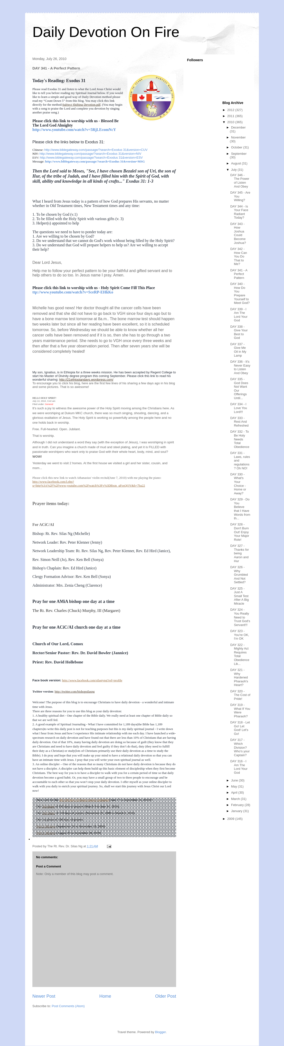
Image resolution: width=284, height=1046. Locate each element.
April (234, 792)
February (238, 805)
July (234, 169)
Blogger (160, 1032)
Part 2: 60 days (46, 826)
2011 (231, 116)
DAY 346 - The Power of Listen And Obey (239, 180)
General (49, 404)
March (236, 799)
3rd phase (48, 806)
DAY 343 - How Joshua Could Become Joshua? (238, 233)
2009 (231, 819)
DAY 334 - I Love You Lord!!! (238, 407)
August (236, 163)
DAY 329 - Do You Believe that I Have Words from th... (240, 508)
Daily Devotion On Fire (106, 32)
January (237, 811)
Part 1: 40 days (46, 833)
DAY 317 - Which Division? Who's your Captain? (240, 747)
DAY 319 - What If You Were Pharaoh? (240, 710)
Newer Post (43, 996)
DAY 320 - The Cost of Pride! (240, 695)
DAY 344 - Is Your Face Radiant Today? (239, 212)
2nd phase (48, 813)
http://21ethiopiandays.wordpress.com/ (86, 379)
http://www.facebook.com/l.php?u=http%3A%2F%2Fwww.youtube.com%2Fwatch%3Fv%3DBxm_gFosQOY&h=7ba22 (88, 483)
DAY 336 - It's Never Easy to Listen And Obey (240, 367)
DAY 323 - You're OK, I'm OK (239, 634)
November (238, 137)
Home (105, 996)
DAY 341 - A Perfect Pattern (238, 274)
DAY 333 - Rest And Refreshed (239, 421)
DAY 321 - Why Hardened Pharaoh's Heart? (239, 677)
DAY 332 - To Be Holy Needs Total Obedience (239, 439)
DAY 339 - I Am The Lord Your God (238, 314)
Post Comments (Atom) (68, 1006)
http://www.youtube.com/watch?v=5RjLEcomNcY (74, 130)
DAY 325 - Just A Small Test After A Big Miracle (239, 596)
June (235, 780)
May (234, 786)
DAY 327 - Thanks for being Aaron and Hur (239, 553)
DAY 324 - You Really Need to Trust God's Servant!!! (240, 617)
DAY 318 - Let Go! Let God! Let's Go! (240, 728)
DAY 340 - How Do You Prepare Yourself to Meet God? (239, 293)
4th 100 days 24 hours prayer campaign (84, 800)
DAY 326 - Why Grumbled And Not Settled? (239, 574)
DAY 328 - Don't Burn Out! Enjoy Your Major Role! (239, 532)
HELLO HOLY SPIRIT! (44, 398)
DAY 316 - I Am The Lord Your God (238, 766)
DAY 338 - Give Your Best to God (238, 332)
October (237, 147)
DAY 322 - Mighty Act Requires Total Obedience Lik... (239, 654)
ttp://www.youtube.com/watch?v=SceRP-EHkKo (72, 292)
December (238, 127)
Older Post (165, 996)
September (239, 153)
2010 (231, 122)
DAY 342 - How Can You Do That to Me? (238, 256)
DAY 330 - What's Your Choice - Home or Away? (238, 483)
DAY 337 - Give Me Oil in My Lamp (238, 349)
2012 (231, 110)
